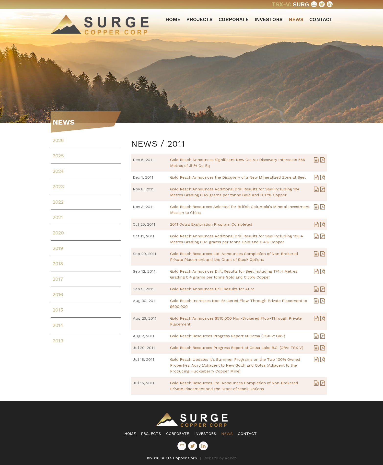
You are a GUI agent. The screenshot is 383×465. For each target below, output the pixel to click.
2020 (58, 233)
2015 (58, 310)
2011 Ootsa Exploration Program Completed (211, 224)
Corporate (234, 19)
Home (172, 19)
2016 (58, 294)
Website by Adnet (219, 458)
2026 (58, 140)
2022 (58, 202)
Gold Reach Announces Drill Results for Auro (212, 289)
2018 (58, 264)
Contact (321, 19)
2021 (58, 217)
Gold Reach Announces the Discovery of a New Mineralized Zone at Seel (238, 177)
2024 (58, 171)
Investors (269, 19)
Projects (199, 19)
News (296, 19)
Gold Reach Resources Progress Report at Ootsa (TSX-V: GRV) (227, 336)
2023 (58, 186)
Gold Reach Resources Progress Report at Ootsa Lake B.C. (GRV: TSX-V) (236, 347)
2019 (58, 248)
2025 (58, 156)
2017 (58, 279)
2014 (58, 325)
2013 (58, 341)
